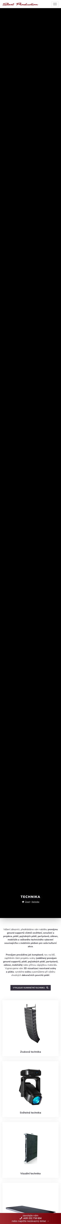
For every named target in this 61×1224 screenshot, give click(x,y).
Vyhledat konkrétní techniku (30, 987)
